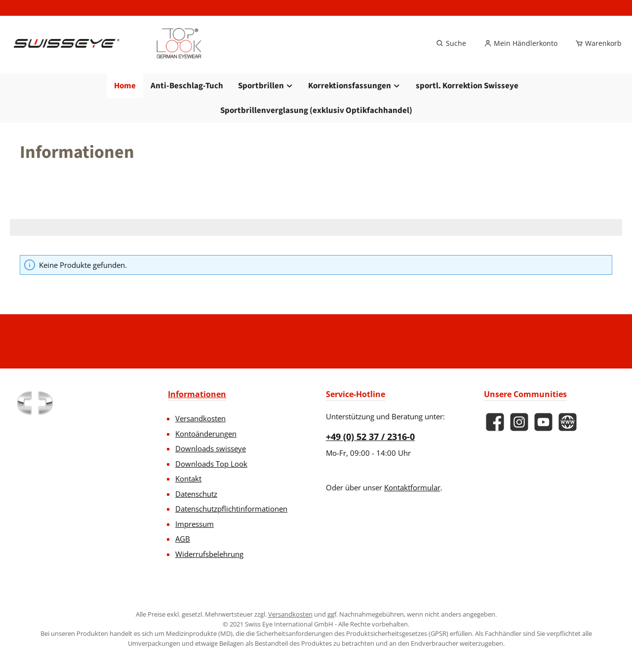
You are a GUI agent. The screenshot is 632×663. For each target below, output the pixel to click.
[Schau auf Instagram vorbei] (519, 422)
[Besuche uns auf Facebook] (495, 422)
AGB (182, 539)
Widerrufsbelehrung (209, 554)
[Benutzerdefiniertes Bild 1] (34, 403)
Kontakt (188, 478)
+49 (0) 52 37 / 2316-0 (370, 436)
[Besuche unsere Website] (567, 422)
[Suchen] (451, 43)
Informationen (197, 394)
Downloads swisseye (210, 448)
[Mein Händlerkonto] (520, 43)
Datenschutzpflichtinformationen (231, 509)
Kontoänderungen (206, 434)
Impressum (194, 524)
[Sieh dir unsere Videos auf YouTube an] (543, 422)
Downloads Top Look (211, 464)
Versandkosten (200, 418)
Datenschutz (196, 494)
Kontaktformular (412, 487)
